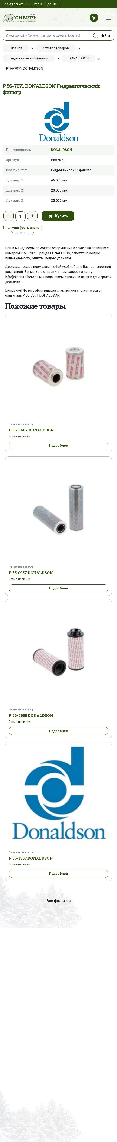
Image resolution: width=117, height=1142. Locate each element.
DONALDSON (61, 150)
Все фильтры (58, 901)
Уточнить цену (22, 233)
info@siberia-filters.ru (21, 277)
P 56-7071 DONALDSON (40, 295)
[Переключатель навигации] (108, 18)
